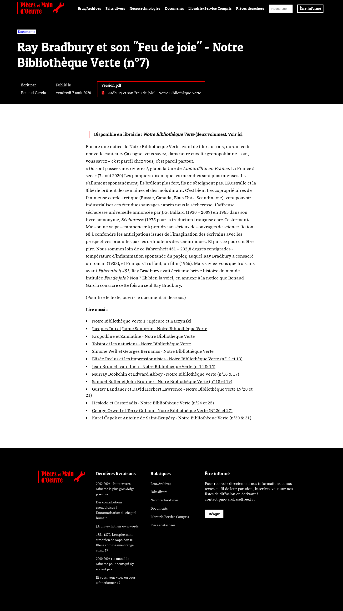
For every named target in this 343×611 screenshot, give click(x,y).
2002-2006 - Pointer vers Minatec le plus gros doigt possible (115, 489)
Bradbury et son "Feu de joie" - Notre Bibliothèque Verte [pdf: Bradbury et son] (151, 93)
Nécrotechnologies (145, 8)
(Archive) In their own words (117, 526)
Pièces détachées (250, 8)
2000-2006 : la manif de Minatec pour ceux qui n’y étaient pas (115, 563)
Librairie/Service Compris (210, 8)
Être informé (310, 8)
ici (239, 134)
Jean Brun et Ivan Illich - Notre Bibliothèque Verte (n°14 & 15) (153, 366)
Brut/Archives (89, 8)
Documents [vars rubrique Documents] (26, 32)
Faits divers (115, 8)
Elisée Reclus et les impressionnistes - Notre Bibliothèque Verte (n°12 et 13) (167, 359)
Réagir (214, 514)
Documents (174, 8)
